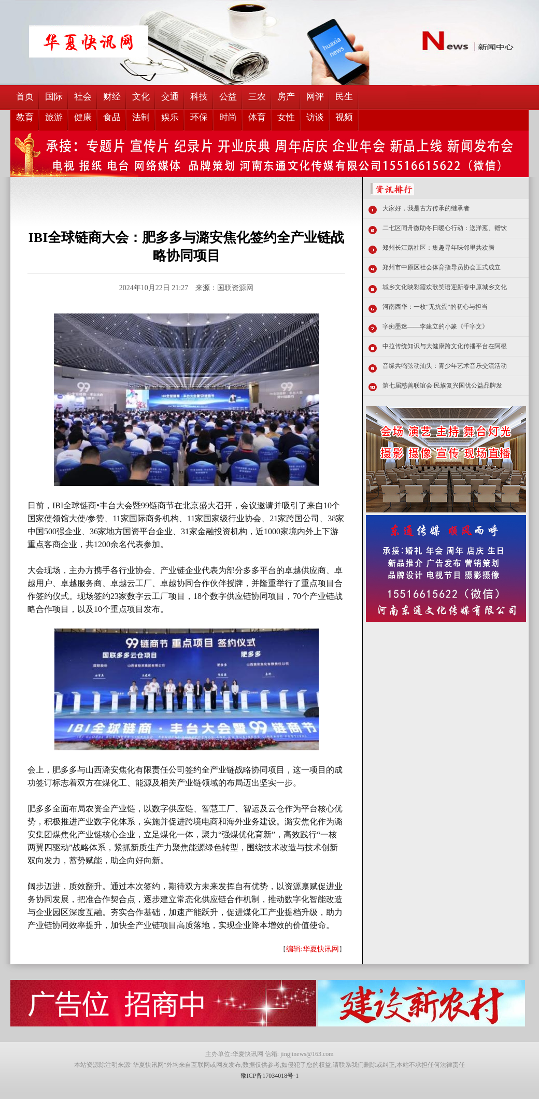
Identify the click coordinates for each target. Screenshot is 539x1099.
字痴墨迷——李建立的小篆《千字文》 (435, 326)
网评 (315, 97)
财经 (112, 97)
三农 (257, 97)
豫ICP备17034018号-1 (269, 1075)
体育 (257, 117)
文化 (141, 97)
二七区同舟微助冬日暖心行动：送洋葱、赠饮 (444, 228)
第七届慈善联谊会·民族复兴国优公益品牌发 (442, 385)
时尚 (228, 117)
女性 (286, 117)
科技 (199, 97)
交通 (170, 97)
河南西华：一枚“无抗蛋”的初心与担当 (435, 306)
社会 (83, 97)
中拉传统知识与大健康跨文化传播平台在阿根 (444, 346)
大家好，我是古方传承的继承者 (426, 208)
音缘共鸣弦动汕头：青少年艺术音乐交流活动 (444, 365)
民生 (344, 97)
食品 (112, 117)
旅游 (54, 117)
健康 (83, 117)
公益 (228, 97)
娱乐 (170, 117)
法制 (141, 117)
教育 (25, 117)
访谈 (315, 117)
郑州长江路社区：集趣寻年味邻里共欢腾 (438, 247)
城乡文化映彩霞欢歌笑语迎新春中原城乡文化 (444, 287)
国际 (54, 97)
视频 (344, 117)
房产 (286, 97)
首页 (25, 97)
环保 (199, 117)
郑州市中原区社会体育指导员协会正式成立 (441, 267)
